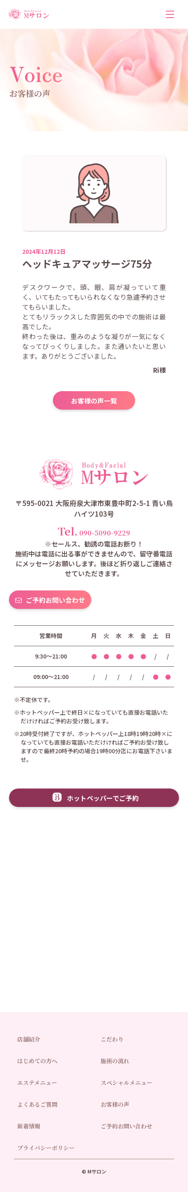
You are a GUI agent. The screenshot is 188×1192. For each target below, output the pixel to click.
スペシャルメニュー (126, 1082)
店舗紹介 (28, 1039)
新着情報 (28, 1126)
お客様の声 (115, 1104)
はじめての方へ (37, 1061)
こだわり (112, 1039)
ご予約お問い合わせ (55, 600)
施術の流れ (115, 1061)
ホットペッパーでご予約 (103, 798)
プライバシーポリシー (46, 1148)
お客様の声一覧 (94, 401)
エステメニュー (37, 1082)
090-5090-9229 (94, 530)
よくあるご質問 (37, 1104)
